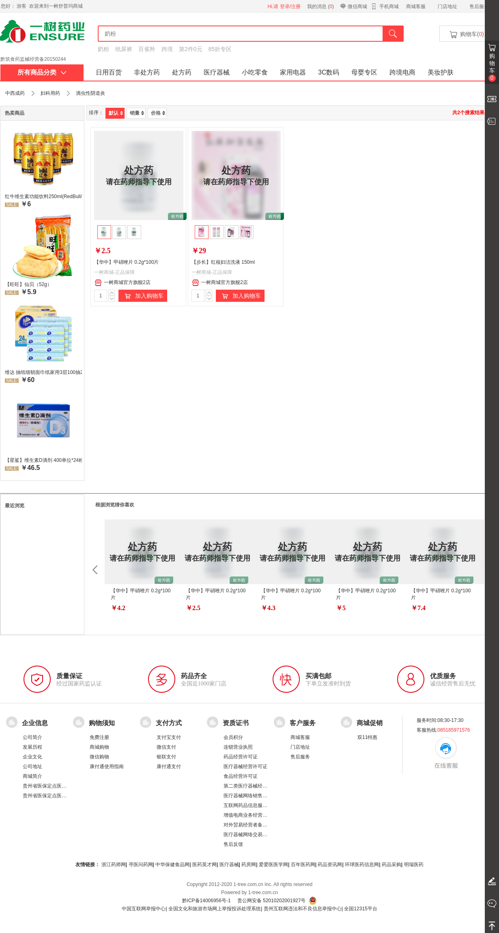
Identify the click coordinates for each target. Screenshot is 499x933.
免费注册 (99, 737)
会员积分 (233, 737)
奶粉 (103, 49)
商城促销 (370, 722)
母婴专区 (364, 72)
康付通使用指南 (107, 766)
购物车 (492, 67)
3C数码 (328, 72)
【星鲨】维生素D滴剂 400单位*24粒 (43, 460)
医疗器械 (217, 72)
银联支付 (166, 757)
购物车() (466, 35)
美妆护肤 (441, 72)
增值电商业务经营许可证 (250, 815)
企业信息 (35, 722)
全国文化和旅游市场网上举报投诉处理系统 (214, 909)
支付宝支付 (169, 737)
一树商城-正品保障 (114, 272)
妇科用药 (50, 93)
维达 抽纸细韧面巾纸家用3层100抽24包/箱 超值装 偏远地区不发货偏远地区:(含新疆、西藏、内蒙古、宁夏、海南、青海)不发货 (43, 372)
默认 (116, 113)
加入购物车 (142, 296)
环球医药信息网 (362, 864)
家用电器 (293, 72)
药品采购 (391, 864)
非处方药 (147, 72)
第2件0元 (190, 49)
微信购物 (99, 757)
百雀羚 (146, 49)
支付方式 (169, 722)
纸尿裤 (123, 49)
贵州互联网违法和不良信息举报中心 (303, 909)
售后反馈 (233, 844)
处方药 (181, 72)
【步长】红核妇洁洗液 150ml (223, 262)
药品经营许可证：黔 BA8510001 (35, 56)
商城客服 (416, 6)
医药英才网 (204, 864)
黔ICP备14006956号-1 (206, 900)
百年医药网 (303, 864)
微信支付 (166, 747)
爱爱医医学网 (273, 864)
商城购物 (99, 747)
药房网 (248, 864)
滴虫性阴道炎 (90, 93)
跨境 (167, 49)
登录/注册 (290, 6)
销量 (137, 113)
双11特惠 (367, 737)
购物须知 (102, 722)
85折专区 (220, 49)
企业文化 (32, 757)
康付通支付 (169, 766)
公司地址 (32, 766)
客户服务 (303, 722)
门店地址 (447, 6)
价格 (158, 113)
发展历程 (32, 747)
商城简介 (32, 776)
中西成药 (15, 93)
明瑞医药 (414, 864)
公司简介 (32, 737)
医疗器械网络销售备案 (248, 795)
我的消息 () (320, 6)
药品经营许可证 (241, 757)
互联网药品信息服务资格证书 (255, 805)
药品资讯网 (330, 864)
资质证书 (236, 722)
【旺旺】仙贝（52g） (28, 284)
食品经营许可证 (241, 776)
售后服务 (479, 6)
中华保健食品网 (172, 864)
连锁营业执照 (238, 747)
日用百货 (109, 72)
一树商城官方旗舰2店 (123, 282)
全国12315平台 (360, 909)
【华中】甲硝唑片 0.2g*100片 (126, 262)
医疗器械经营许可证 (245, 766)
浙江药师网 (113, 864)
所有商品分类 (42, 72)
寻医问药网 (141, 864)
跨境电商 (402, 72)
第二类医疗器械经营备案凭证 (255, 786)
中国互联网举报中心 (144, 909)
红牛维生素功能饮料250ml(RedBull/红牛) (43, 196)
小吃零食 (255, 72)
